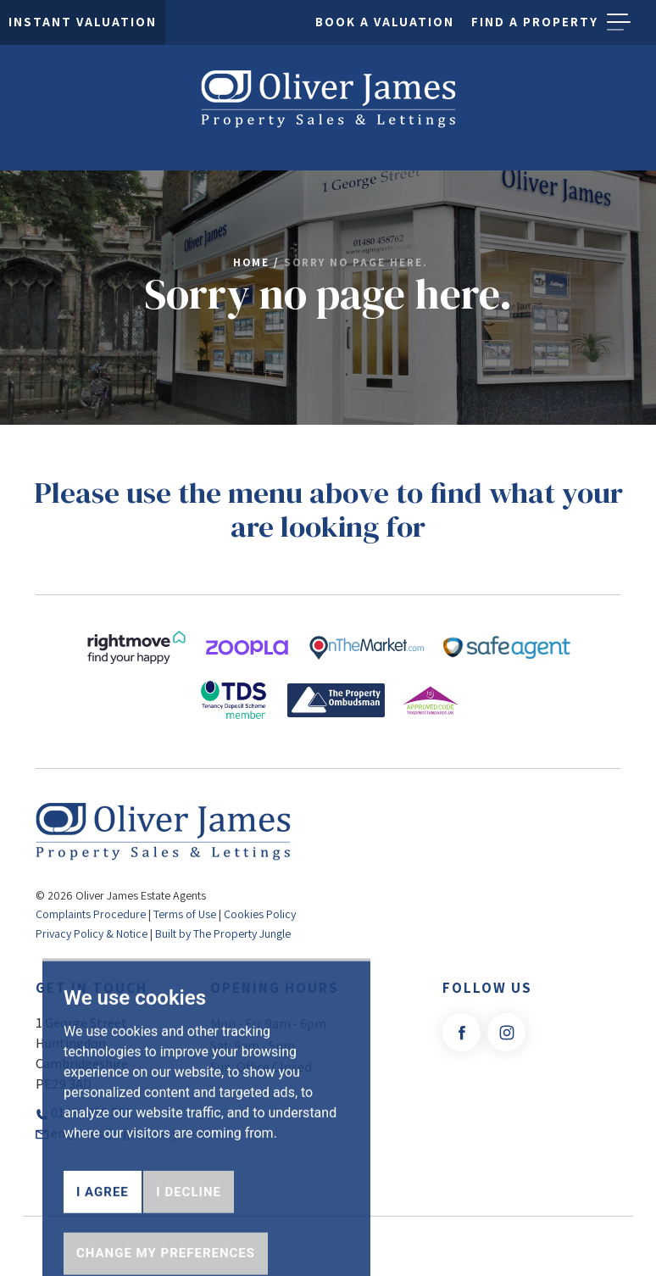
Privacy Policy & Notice (91, 933)
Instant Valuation (82, 22)
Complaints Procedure (91, 914)
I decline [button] (188, 1235)
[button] (619, 22)
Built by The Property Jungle (223, 933)
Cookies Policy (260, 914)
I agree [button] (102, 1235)
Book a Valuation (384, 22)
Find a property (534, 22)
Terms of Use (184, 914)
